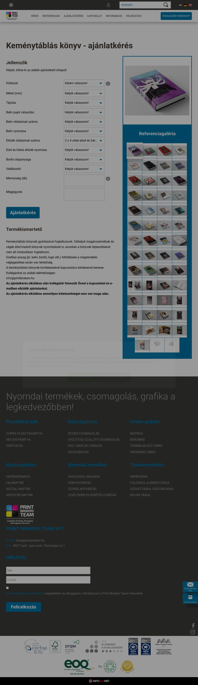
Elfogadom (83, 355)
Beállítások (114, 355)
